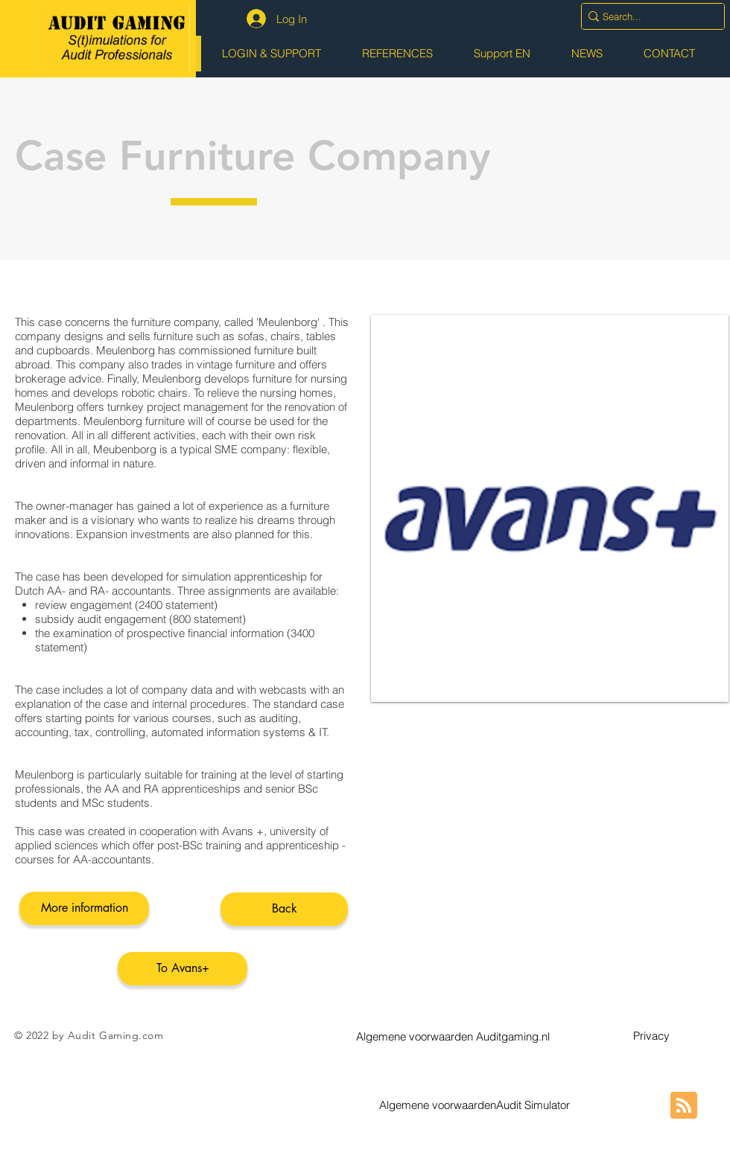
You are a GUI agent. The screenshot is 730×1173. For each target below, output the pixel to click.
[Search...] (648, 16)
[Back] (284, 909)
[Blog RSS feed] (683, 1106)
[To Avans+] (182, 968)
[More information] (84, 908)
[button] (453, 1036)
